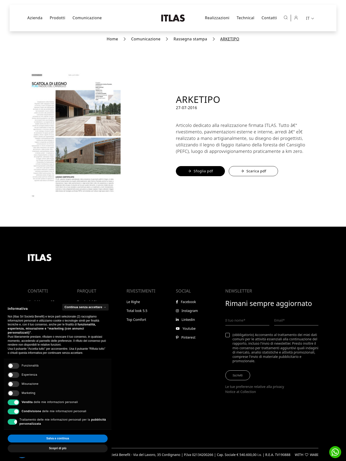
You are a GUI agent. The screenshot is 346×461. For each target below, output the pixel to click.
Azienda (35, 17)
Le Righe (133, 301)
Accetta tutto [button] (83, 448)
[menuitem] (310, 18)
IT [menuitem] (307, 18)
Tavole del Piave (89, 301)
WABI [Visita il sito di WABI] (314, 454)
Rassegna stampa (190, 39)
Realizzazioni (217, 17)
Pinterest (185, 337)
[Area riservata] (296, 17)
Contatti (269, 17)
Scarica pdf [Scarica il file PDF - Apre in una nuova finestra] (253, 170)
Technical (245, 17)
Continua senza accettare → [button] (85, 317)
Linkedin (185, 319)
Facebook (186, 301)
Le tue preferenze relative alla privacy (254, 386)
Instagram (187, 310)
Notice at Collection (240, 391)
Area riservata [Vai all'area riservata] (40, 350)
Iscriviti (238, 375)
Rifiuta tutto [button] (32, 448)
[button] (335, 452)
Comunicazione (87, 17)
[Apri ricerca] (285, 17)
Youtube (186, 328)
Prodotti (57, 17)
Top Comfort (136, 319)
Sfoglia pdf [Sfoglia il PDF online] (200, 170)
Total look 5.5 (136, 310)
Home (112, 39)
